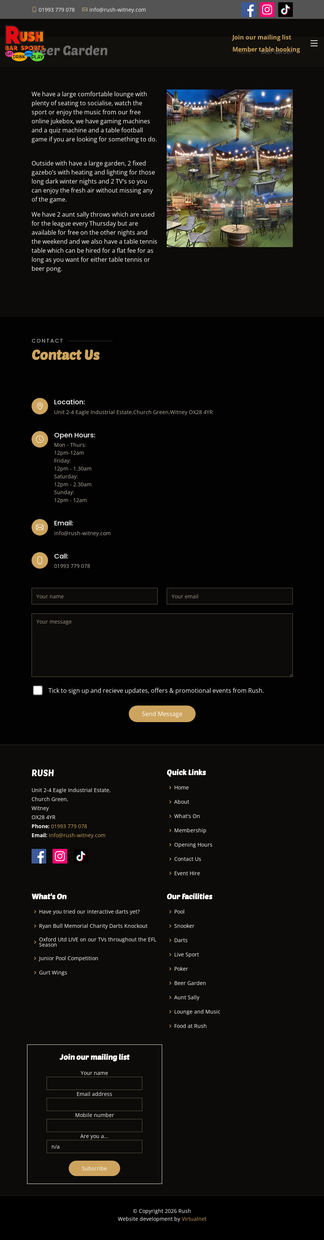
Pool (179, 911)
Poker (181, 968)
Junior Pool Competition (68, 958)
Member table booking (266, 49)
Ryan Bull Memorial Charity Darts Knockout (93, 926)
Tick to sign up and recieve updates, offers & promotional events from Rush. (156, 690)
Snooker (184, 926)
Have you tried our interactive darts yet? (89, 911)
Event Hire (187, 873)
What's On (187, 816)
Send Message (162, 714)
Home (181, 787)
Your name (94, 1072)
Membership (190, 830)
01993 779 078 (69, 826)
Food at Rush (190, 1026)
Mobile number (94, 1115)
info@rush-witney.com (77, 835)
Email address (94, 1093)
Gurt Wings (53, 972)
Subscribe (94, 1168)
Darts (181, 940)
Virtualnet (194, 1218)
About (181, 801)
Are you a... (94, 1136)
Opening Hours (193, 844)
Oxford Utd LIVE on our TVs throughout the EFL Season (97, 942)
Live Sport (186, 954)
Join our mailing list (261, 37)
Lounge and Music (197, 1011)
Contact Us (187, 859)
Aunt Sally (186, 997)
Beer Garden (190, 983)
